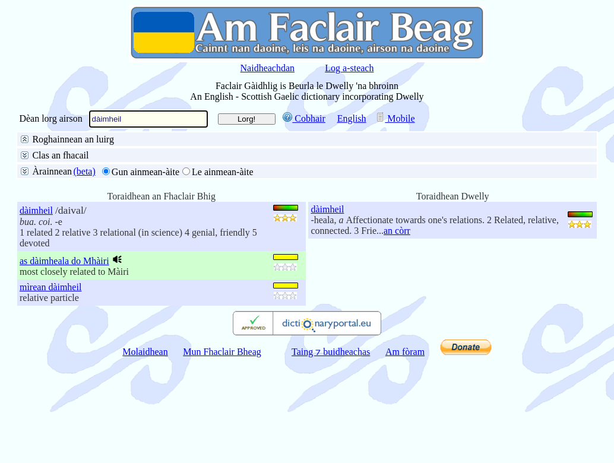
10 (37, 241)
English (351, 118)
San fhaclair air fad (69, 154)
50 (81, 241)
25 (59, 241)
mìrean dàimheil (50, 389)
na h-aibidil (197, 197)
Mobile (394, 118)
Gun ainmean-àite (145, 274)
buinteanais (141, 197)
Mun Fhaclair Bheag (222, 454)
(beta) (84, 273)
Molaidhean (144, 454)
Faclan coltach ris (174, 182)
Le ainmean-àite (223, 274)
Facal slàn (52, 168)
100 (106, 241)
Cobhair (304, 118)
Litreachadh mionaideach (81, 182)
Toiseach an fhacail (119, 168)
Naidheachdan (267, 68)
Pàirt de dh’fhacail (290, 168)
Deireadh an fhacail (206, 168)
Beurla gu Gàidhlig (154, 154)
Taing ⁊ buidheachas (331, 454)
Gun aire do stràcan (70, 211)
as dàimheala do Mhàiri (64, 363)
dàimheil (36, 312)
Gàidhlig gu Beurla (239, 154)
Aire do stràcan (148, 211)
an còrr (397, 333)
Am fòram (405, 454)
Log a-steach (349, 68)
